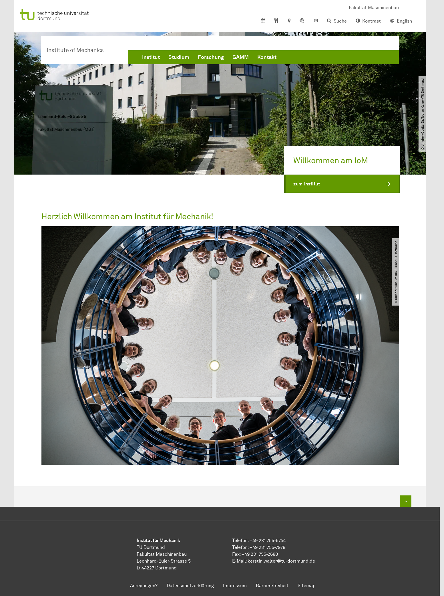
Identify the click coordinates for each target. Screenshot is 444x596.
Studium (178, 57)
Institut (151, 57)
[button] (342, 184)
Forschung (211, 57)
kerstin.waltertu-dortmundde (281, 561)
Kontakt (266, 57)
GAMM (240, 57)
